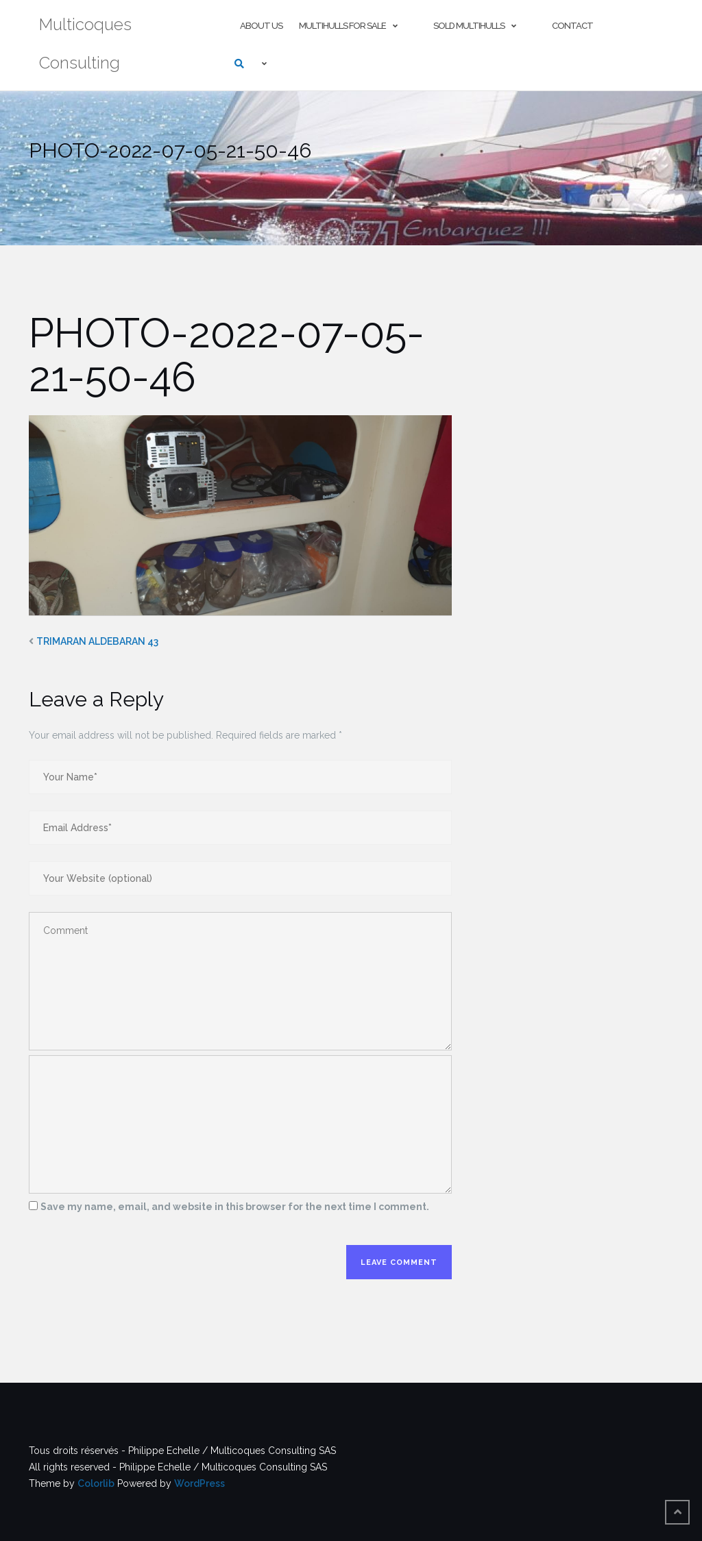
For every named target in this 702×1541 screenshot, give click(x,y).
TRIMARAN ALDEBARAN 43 (97, 641)
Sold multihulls (469, 26)
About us (261, 26)
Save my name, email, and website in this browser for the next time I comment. (234, 1206)
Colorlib (95, 1483)
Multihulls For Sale (342, 26)
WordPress (199, 1483)
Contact (572, 26)
